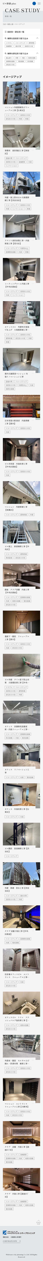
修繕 (26, 119)
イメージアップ (20, 43)
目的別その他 (29, 46)
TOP (4, 24)
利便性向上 (24, 248)
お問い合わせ (34, 3)
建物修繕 (31, 43)
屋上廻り (9, 58)
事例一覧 (10, 24)
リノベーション (11, 166)
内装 (23, 58)
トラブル (9, 43)
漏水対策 (18, 46)
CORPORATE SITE (10, 1241)
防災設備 (30, 61)
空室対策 (9, 158)
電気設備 (21, 61)
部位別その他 (10, 65)
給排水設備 (31, 58)
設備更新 (9, 46)
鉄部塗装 (9, 558)
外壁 (16, 58)
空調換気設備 (10, 61)
